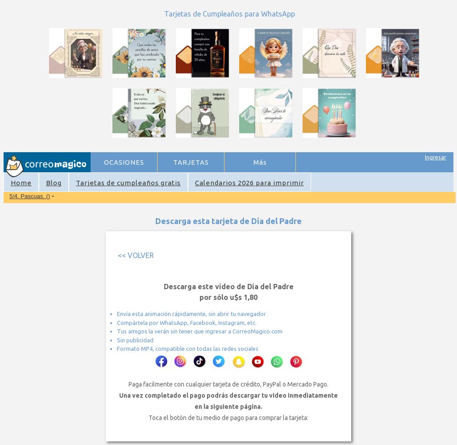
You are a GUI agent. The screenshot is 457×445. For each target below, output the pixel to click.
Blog (54, 183)
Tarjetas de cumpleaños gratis (128, 183)
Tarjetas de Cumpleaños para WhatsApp (229, 14)
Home (21, 183)
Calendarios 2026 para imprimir (249, 183)
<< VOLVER (136, 255)
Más (260, 162)
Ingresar (435, 157)
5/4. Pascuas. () (29, 196)
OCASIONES (124, 162)
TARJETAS (191, 162)
